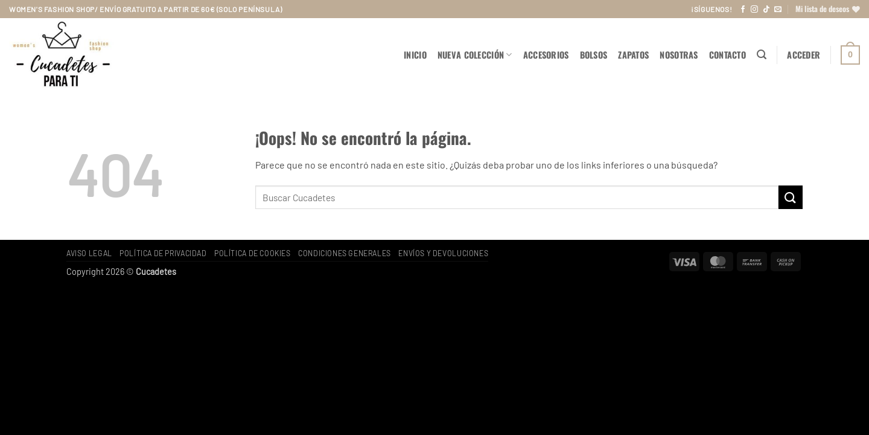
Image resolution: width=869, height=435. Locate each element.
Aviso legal (89, 253)
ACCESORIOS (546, 54)
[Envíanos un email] (777, 9)
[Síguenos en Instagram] (754, 9)
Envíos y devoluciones (443, 253)
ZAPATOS (633, 54)
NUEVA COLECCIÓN (475, 54)
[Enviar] (790, 197)
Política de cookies (252, 253)
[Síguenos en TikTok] (766, 9)
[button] (761, 54)
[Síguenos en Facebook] (742, 9)
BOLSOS (594, 54)
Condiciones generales (344, 253)
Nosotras (679, 54)
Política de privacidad (162, 253)
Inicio (415, 54)
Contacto (727, 54)
